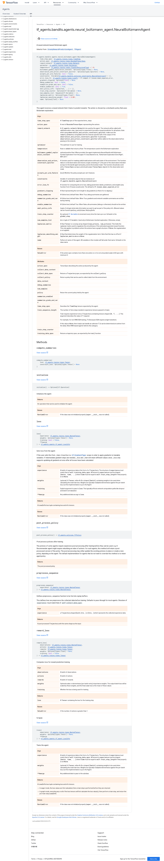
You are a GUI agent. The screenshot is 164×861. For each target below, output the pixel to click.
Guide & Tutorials (20, 14)
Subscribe (153, 859)
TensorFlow (40, 24)
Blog (32, 836)
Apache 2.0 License (38, 817)
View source (41, 353)
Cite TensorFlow (103, 850)
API (45, 3)
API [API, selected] (31, 14)
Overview (6, 14)
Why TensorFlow (89, 3)
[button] (14, 16)
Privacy (40, 859)
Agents (6, 9)
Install (27, 3)
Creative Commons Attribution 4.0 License (90, 815)
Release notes (102, 840)
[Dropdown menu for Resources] (63, 2)
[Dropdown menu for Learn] (39, 2)
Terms (33, 859)
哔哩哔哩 (34, 847)
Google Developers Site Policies (66, 817)
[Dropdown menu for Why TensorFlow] (97, 2)
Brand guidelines (103, 847)
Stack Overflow (103, 843)
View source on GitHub (47, 39)
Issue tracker (102, 836)
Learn (35, 3)
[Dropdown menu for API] (48, 2)
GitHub (157, 3)
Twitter (33, 843)
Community (72, 3)
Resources (49, 24)
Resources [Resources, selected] (57, 3)
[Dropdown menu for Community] (78, 2)
